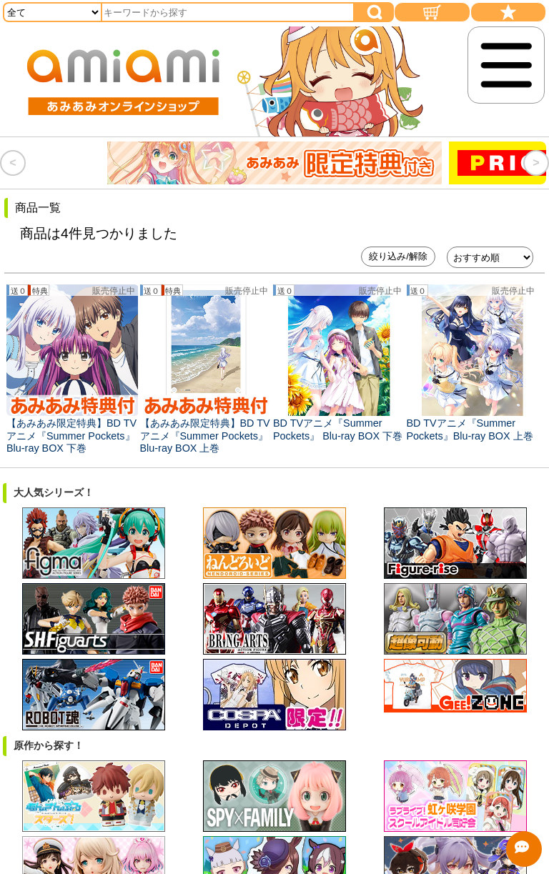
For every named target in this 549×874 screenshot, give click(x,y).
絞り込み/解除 (398, 256)
